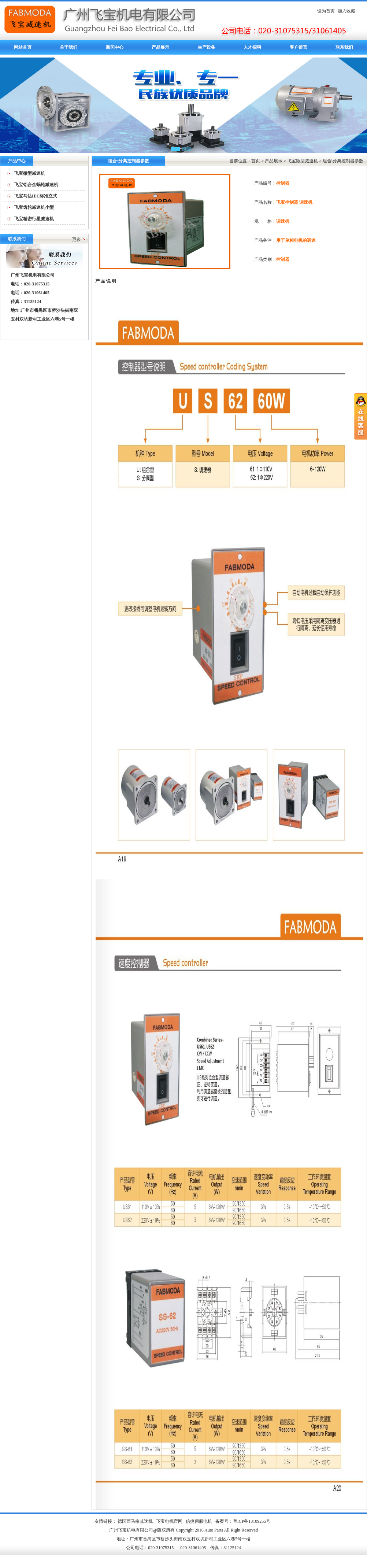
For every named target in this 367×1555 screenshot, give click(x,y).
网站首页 (22, 47)
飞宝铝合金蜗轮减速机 (36, 184)
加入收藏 (346, 11)
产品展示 (160, 47)
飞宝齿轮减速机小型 (34, 207)
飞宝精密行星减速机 (34, 218)
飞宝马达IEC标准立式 (35, 196)
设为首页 (326, 11)
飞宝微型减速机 (29, 173)
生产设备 (206, 47)
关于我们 (68, 47)
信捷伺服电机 (199, 1521)
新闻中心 (114, 47)
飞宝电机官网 (169, 1521)
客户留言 (298, 47)
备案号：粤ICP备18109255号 (243, 1521)
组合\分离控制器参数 (343, 160)
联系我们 (344, 47)
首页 (255, 160)
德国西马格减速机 (135, 1521)
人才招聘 (252, 47)
